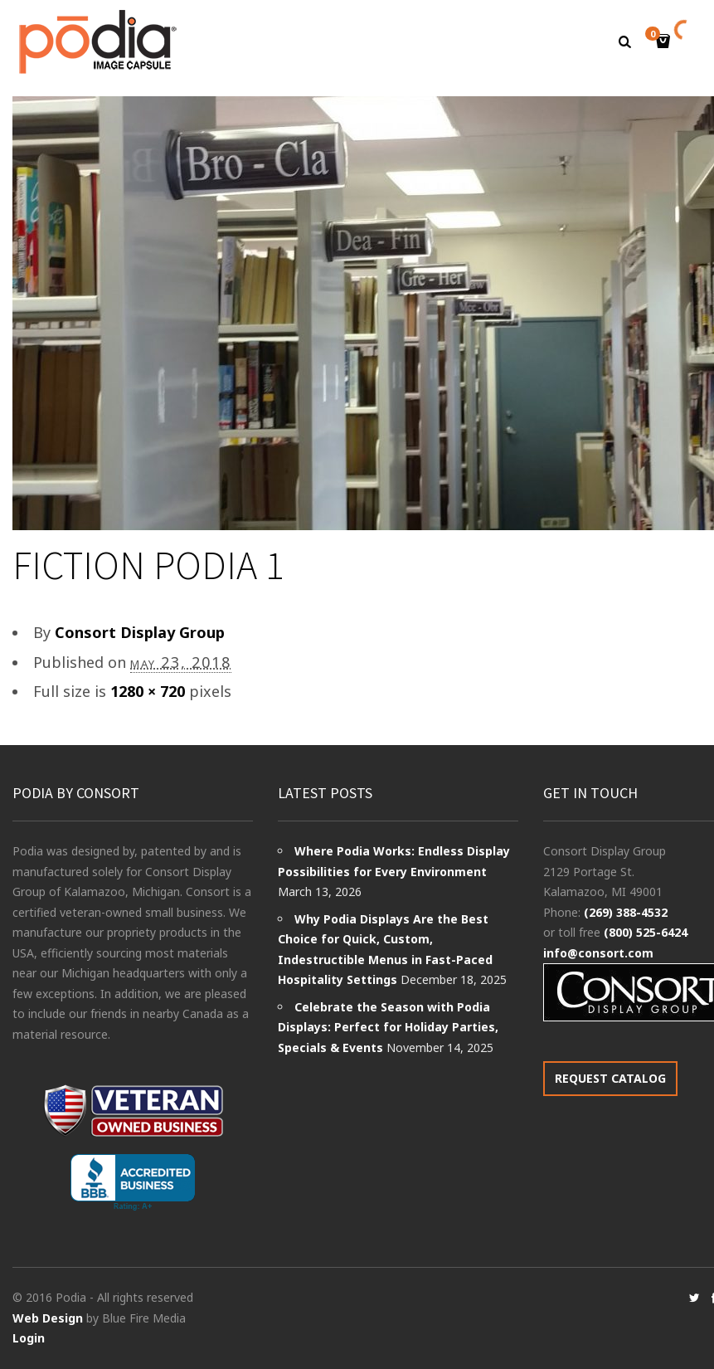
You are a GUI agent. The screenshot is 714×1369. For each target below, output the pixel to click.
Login (28, 1338)
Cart (655, 35)
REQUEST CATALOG (610, 1078)
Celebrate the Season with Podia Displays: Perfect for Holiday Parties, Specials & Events (388, 1027)
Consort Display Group (140, 632)
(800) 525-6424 (645, 932)
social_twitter (694, 1298)
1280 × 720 (147, 691)
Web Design (47, 1318)
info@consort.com (598, 953)
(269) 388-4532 (626, 912)
